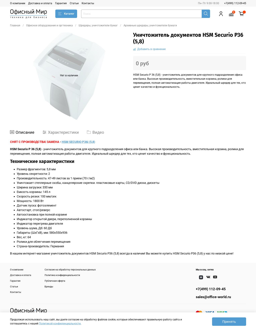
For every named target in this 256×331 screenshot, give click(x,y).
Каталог (66, 13)
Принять (229, 322)
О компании (17, 3)
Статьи (74, 3)
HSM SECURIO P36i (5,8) (78, 142)
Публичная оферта (55, 280)
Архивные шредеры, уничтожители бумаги (150, 25)
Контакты (88, 3)
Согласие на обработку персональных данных (70, 269)
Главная (15, 25)
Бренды (49, 286)
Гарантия (61, 3)
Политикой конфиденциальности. (60, 323)
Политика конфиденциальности (62, 275)
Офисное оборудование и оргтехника (49, 25)
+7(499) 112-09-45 (235, 3)
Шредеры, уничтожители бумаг (98, 25)
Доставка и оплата (40, 3)
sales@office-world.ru (213, 297)
